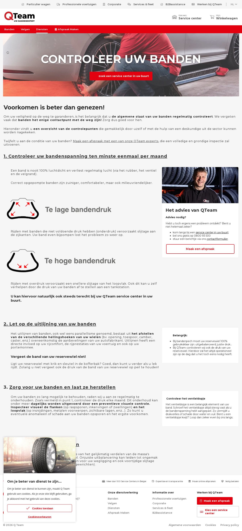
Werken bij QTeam (207, 4)
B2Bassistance (172, 4)
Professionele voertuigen (76, 4)
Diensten (42, 29)
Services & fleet (141, 4)
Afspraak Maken (66, 29)
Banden (9, 29)
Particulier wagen (35, 4)
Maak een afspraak (200, 249)
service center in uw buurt (212, 232)
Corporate (112, 4)
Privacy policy (229, 525)
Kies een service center (214, 511)
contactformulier (217, 239)
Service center (190, 18)
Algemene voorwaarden (185, 525)
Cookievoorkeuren (39, 516)
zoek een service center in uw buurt (123, 76)
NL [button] (234, 4)
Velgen (25, 29)
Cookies (210, 525)
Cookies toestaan (39, 508)
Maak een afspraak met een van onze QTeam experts (115, 141)
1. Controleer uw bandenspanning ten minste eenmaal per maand (85, 156)
